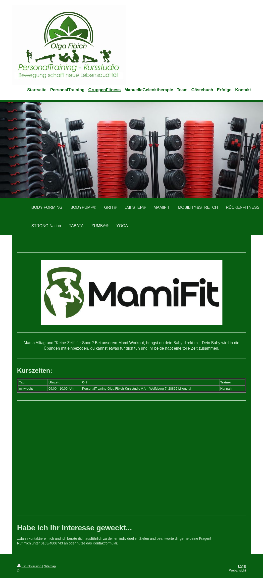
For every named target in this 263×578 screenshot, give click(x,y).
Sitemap (50, 566)
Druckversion (29, 566)
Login (242, 566)
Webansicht (237, 570)
